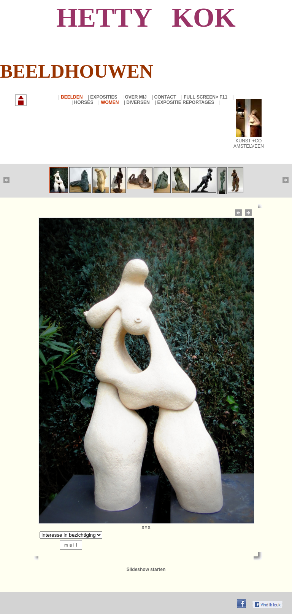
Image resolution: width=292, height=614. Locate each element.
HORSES (84, 102)
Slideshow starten (146, 569)
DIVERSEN (138, 102)
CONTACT (166, 97)
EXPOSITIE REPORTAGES (186, 102)
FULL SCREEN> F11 (206, 97)
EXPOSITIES (104, 97)
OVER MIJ (136, 97)
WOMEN (110, 102)
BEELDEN (72, 97)
